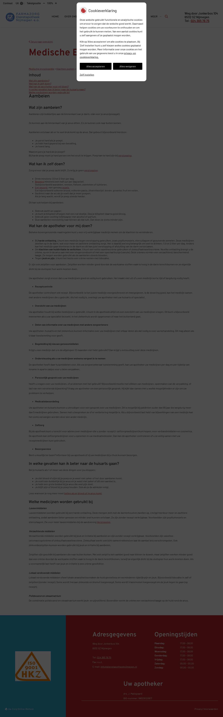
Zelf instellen (87, 74)
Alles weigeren (128, 66)
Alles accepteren (95, 66)
